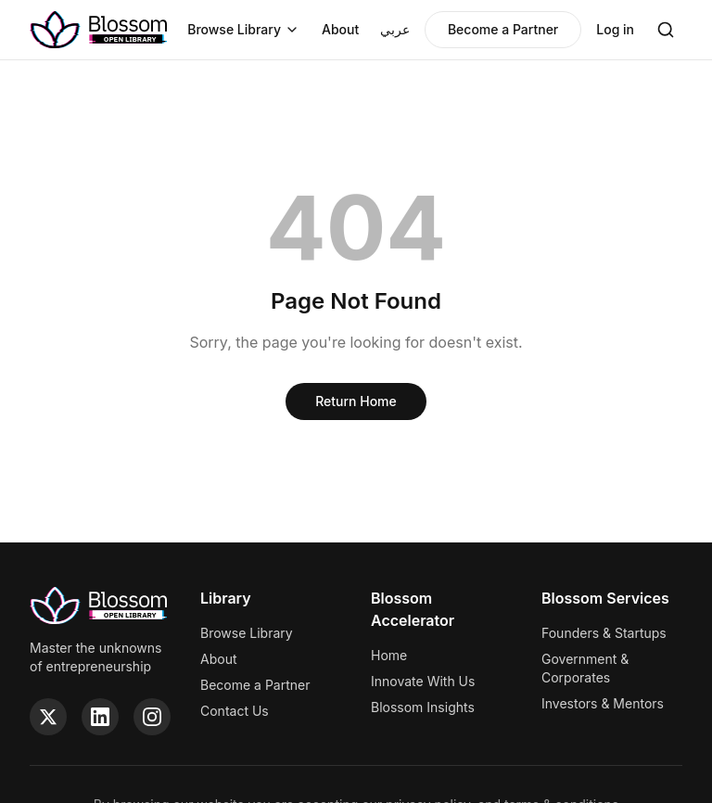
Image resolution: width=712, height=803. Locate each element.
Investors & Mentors (602, 703)
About (340, 29)
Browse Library (243, 29)
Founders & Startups (604, 633)
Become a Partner (503, 29)
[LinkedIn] (100, 716)
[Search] (665, 29)
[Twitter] (48, 716)
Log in (615, 29)
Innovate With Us (423, 681)
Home (389, 655)
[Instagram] (152, 716)
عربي (395, 29)
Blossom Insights (423, 707)
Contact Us (234, 711)
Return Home (356, 401)
